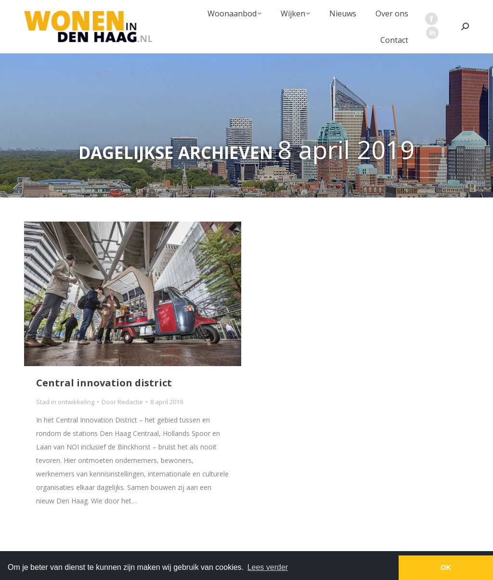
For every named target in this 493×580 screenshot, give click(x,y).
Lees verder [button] (267, 567)
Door (122, 401)
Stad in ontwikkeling (65, 401)
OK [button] (446, 567)
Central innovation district (104, 382)
